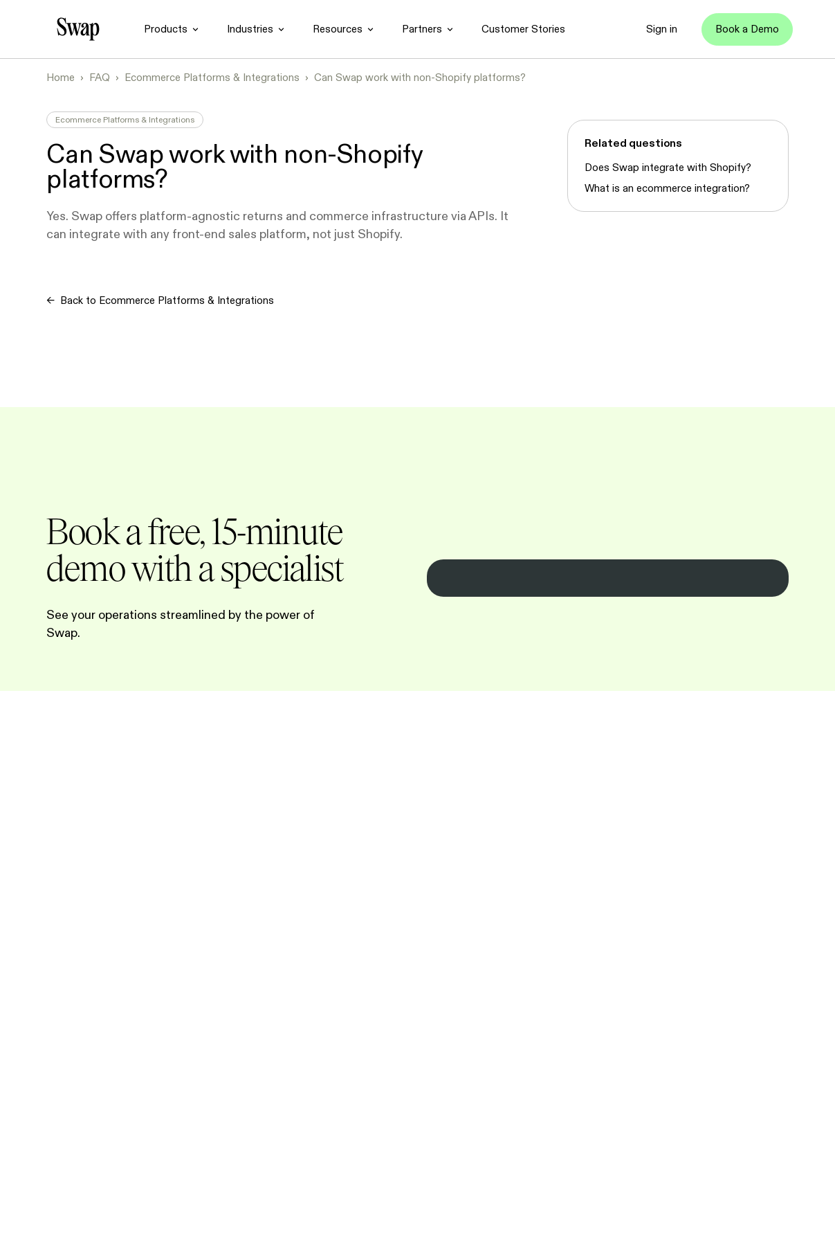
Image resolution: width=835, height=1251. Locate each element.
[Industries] (255, 29)
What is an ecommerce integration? (667, 188)
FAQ (99, 77)
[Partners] (427, 29)
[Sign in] (662, 29)
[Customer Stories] (523, 29)
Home (60, 77)
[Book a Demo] (747, 29)
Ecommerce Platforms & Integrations (212, 77)
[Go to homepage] (78, 29)
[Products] (170, 29)
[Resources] (342, 29)
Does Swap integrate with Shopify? (668, 167)
